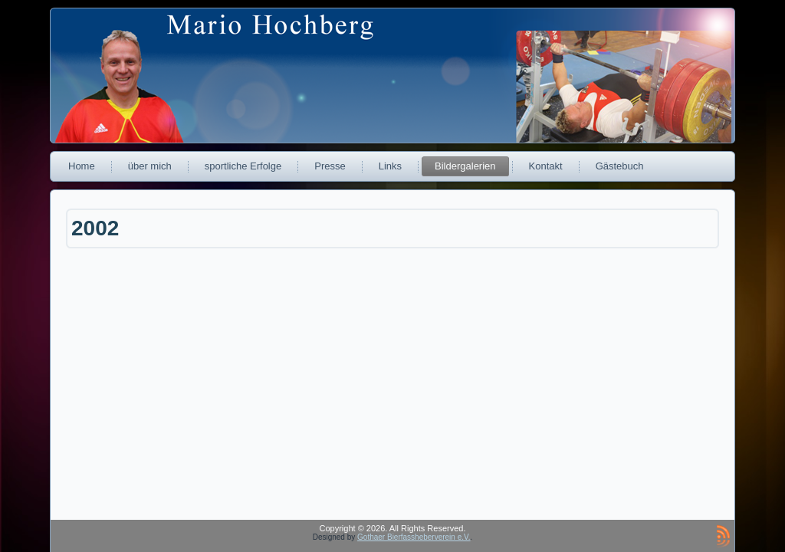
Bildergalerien (465, 166)
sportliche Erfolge (243, 166)
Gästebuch (620, 166)
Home (81, 166)
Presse (329, 166)
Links (390, 166)
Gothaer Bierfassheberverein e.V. (414, 537)
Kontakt (546, 166)
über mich (150, 166)
